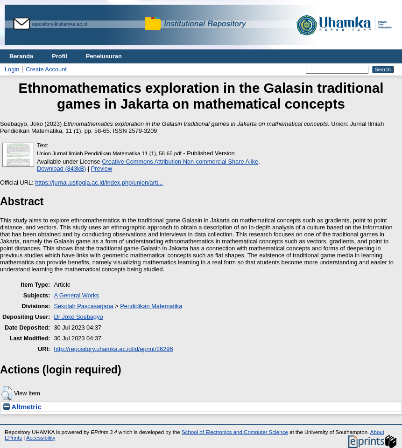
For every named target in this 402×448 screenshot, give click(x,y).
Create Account (46, 69)
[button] (6, 393)
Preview (102, 168)
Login (12, 69)
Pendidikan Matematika (151, 306)
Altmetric (22, 407)
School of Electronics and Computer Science (235, 432)
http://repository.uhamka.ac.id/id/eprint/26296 (113, 348)
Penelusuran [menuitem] (104, 56)
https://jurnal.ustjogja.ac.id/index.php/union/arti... (99, 182)
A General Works (76, 295)
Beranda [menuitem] (21, 56)
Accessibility (41, 438)
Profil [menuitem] (59, 56)
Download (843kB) (61, 168)
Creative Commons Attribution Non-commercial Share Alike (180, 161)
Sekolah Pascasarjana (83, 306)
